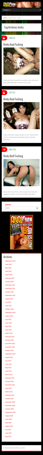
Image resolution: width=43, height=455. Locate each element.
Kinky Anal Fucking (13, 44)
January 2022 (9, 281)
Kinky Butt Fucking (13, 156)
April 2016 (8, 330)
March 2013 (8, 333)
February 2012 (9, 378)
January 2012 (9, 381)
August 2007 (9, 426)
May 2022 (8, 268)
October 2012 (9, 350)
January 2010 (9, 398)
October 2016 (9, 309)
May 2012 (8, 367)
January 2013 (9, 340)
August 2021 (9, 299)
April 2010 (8, 388)
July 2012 (8, 361)
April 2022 (8, 271)
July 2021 (8, 302)
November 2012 (10, 347)
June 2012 (8, 364)
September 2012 (10, 354)
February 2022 (9, 278)
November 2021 (10, 288)
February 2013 (9, 337)
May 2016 (8, 326)
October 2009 (9, 409)
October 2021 (9, 292)
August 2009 (9, 416)
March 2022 (8, 275)
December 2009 (10, 402)
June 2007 (8, 433)
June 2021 (8, 306)
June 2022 (8, 264)
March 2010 (8, 392)
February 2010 (9, 395)
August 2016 (9, 316)
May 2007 (8, 436)
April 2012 (8, 371)
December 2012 (10, 343)
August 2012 (9, 357)
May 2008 (8, 423)
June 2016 (8, 323)
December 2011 (10, 385)
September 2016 (10, 312)
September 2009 (10, 412)
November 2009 (10, 405)
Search (8, 205)
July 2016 (8, 319)
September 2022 (10, 261)
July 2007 (8, 429)
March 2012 (8, 374)
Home (5, 18)
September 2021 (10, 295)
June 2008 (8, 419)
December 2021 (10, 285)
